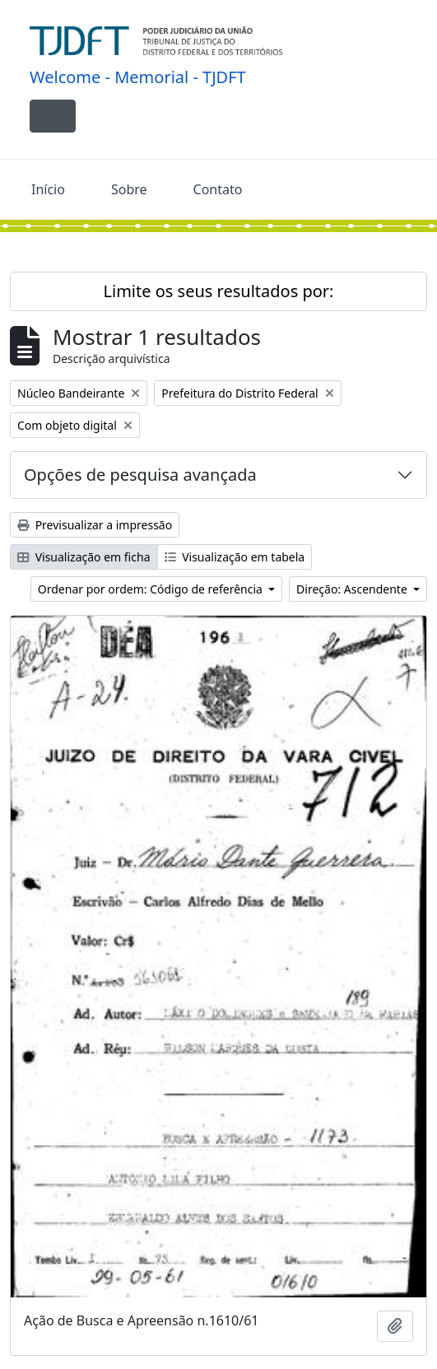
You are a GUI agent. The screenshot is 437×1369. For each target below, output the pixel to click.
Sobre (129, 189)
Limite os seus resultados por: (219, 291)
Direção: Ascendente (353, 589)
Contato (218, 189)
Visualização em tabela (235, 557)
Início (48, 189)
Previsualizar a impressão (94, 525)
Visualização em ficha (84, 557)
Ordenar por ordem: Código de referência (152, 589)
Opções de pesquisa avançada (140, 474)
